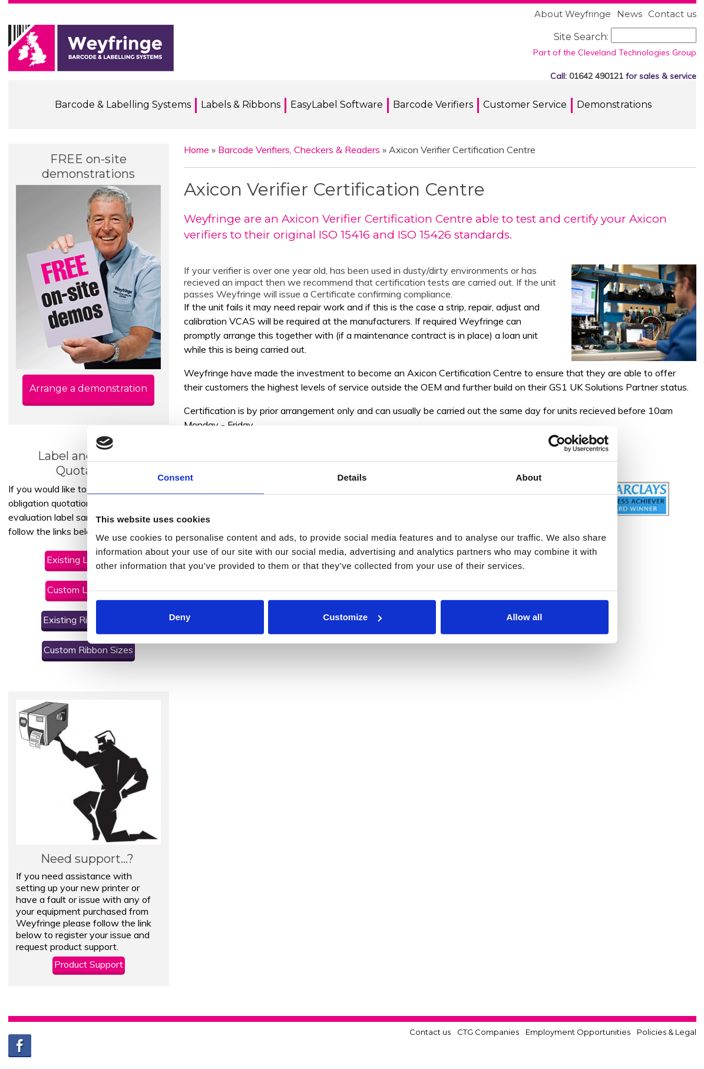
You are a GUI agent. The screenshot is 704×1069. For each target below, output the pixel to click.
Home (196, 149)
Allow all (525, 617)
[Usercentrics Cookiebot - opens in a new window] (557, 443)
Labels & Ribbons (240, 104)
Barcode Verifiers (433, 104)
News (629, 13)
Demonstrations (614, 104)
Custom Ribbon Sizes (88, 650)
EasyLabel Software (336, 104)
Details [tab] (352, 477)
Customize (352, 617)
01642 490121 (596, 76)
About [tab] (529, 477)
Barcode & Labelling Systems (123, 104)
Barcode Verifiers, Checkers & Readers (299, 149)
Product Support (88, 964)
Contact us (672, 13)
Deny (180, 617)
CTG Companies (488, 1032)
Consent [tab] (175, 477)
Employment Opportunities (577, 1032)
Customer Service (525, 104)
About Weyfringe (572, 13)
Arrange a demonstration (88, 388)
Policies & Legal (666, 1032)
